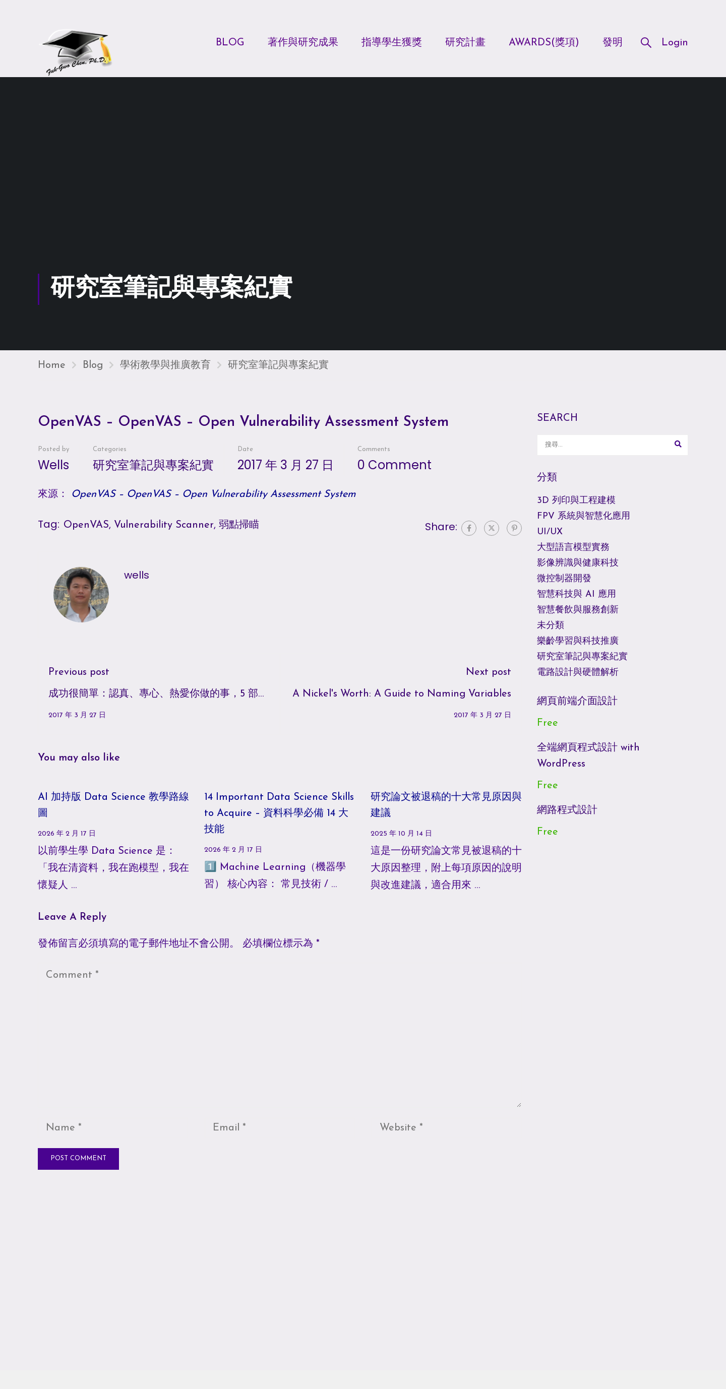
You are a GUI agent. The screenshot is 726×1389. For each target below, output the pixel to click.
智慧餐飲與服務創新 (578, 620)
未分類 (550, 636)
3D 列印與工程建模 (576, 511)
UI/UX (550, 542)
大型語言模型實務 (573, 557)
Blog (230, 44)
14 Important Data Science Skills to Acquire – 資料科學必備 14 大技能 (279, 823)
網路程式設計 (567, 820)
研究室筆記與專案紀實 (278, 375)
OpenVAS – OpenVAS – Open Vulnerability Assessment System (213, 504)
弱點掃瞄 (239, 535)
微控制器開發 (564, 589)
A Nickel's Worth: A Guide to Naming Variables (401, 704)
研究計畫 (465, 44)
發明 (612, 44)
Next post (488, 682)
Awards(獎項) (544, 44)
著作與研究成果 (303, 44)
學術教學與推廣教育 (165, 375)
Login (674, 44)
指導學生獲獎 (391, 44)
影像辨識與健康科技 (578, 573)
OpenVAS (86, 535)
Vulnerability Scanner (164, 535)
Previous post (78, 682)
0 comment (394, 475)
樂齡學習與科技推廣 (578, 651)
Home (52, 375)
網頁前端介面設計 (577, 712)
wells (53, 475)
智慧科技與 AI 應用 (576, 604)
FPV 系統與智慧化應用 (583, 526)
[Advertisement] (363, 208)
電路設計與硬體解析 (578, 682)
